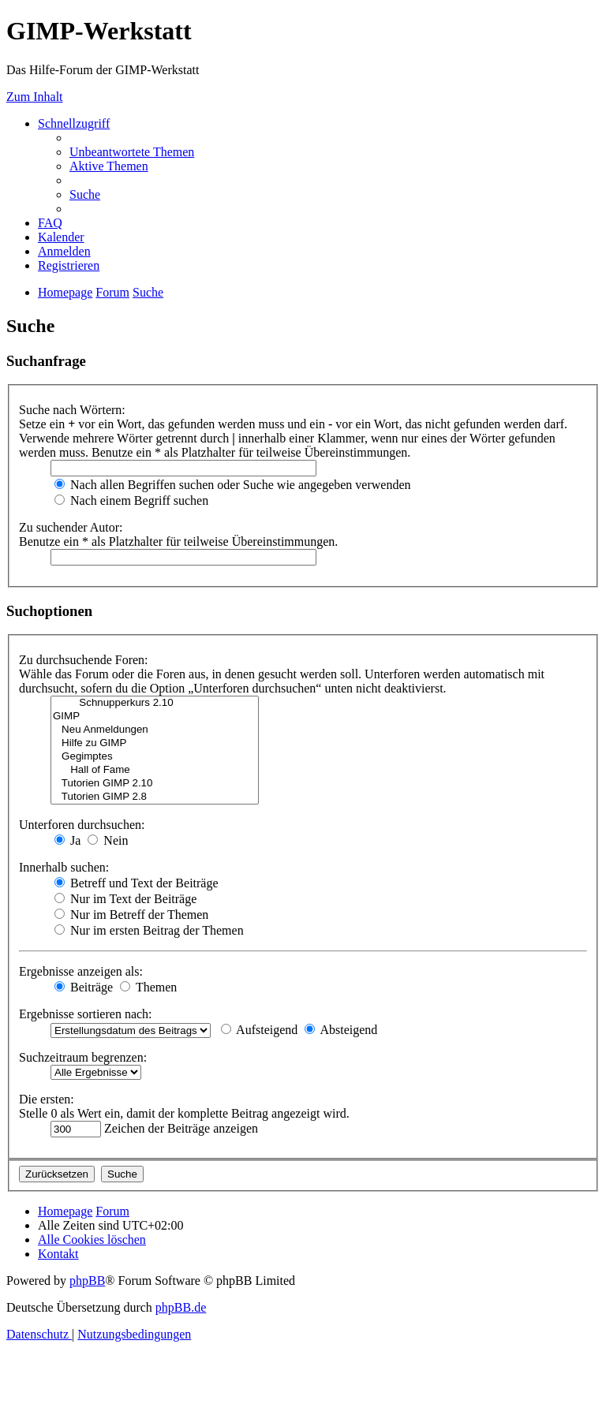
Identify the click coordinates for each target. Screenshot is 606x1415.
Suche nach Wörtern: (72, 409)
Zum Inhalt (34, 96)
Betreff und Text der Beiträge (136, 883)
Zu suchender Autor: (71, 527)
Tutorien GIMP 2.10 (154, 783)
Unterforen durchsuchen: (82, 824)
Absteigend (341, 1029)
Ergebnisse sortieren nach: (85, 1014)
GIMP (154, 716)
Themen (148, 987)
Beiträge (83, 987)
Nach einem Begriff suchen (131, 500)
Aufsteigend (259, 1029)
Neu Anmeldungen (154, 730)
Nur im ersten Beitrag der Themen (149, 930)
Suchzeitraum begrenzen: (83, 1057)
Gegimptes (154, 757)
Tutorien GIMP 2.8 (154, 797)
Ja (67, 840)
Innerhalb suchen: (64, 867)
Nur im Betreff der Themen (131, 914)
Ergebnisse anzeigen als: (81, 971)
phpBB (87, 1280)
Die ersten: (46, 1099)
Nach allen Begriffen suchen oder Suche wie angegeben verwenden (232, 484)
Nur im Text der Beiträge (125, 898)
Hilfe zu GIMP (154, 743)
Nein (108, 840)
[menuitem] (131, 152)
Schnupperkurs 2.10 (154, 703)
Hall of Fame (154, 770)
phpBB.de (180, 1307)
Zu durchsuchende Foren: (83, 659)
